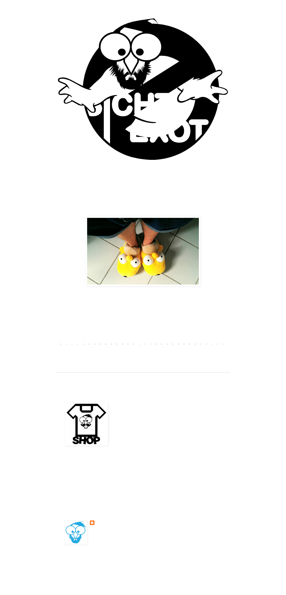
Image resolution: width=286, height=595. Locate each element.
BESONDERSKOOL (109, 523)
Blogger (182, 565)
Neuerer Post (73, 344)
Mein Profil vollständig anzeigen (122, 536)
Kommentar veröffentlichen (92, 334)
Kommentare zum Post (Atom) (108, 352)
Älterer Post (213, 344)
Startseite (143, 344)
